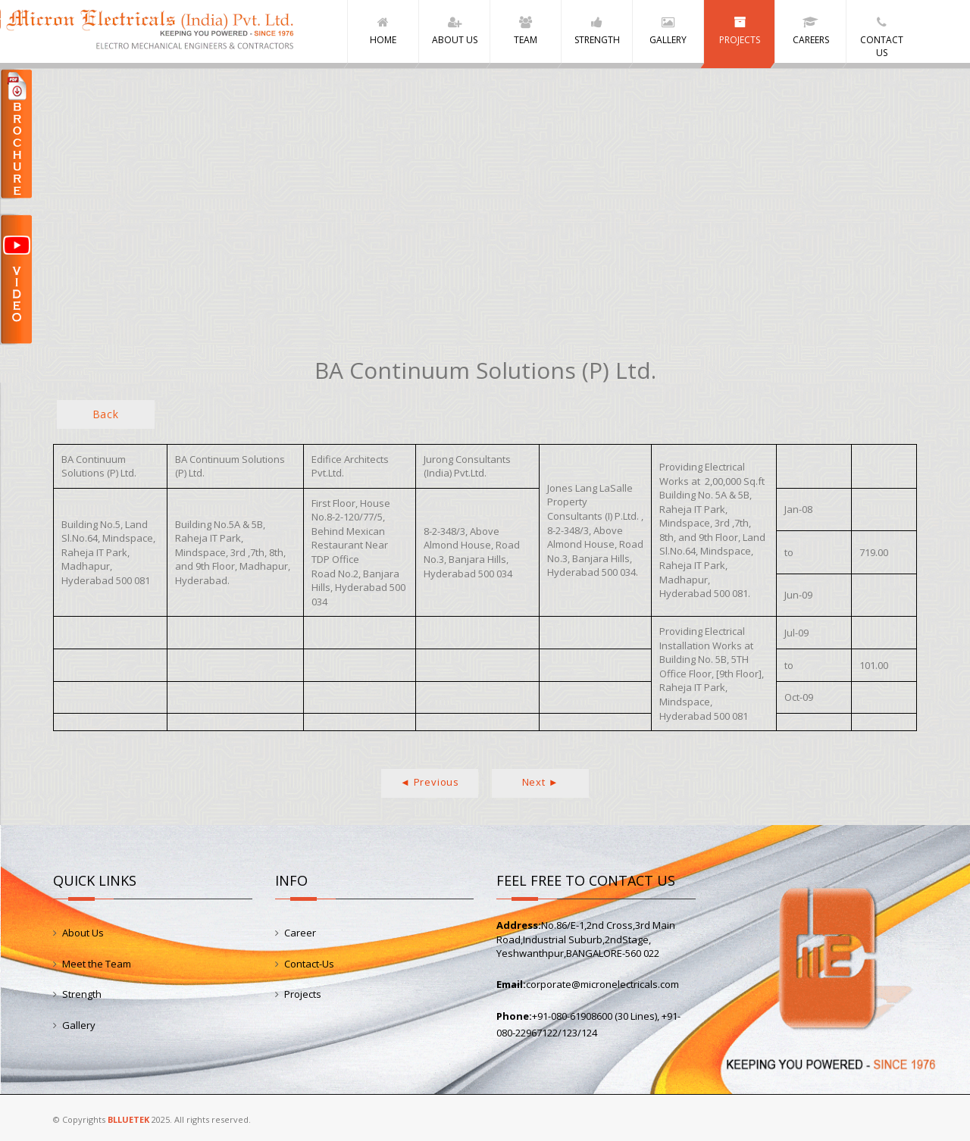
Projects (302, 994)
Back (105, 414)
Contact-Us (309, 964)
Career (300, 932)
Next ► (540, 782)
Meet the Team (96, 964)
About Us (83, 932)
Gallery (78, 1025)
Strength (82, 994)
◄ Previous (429, 782)
